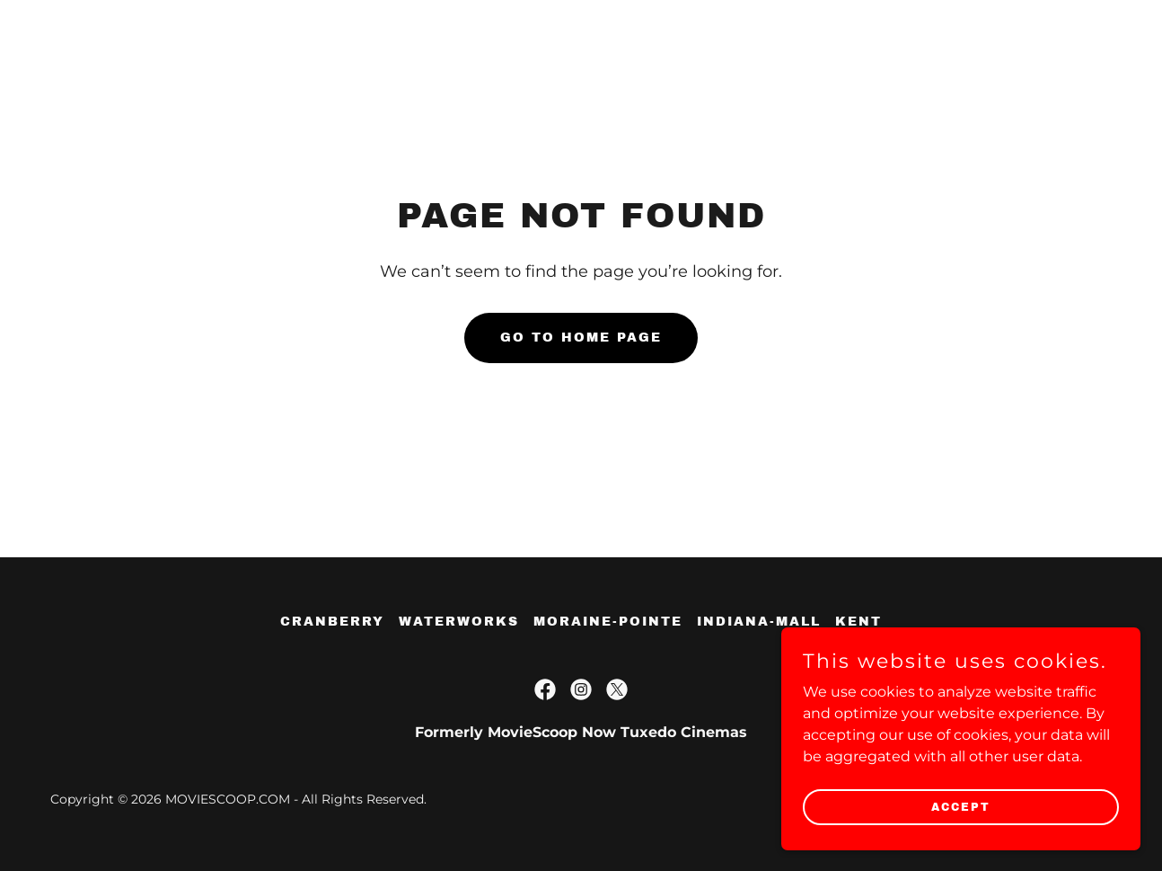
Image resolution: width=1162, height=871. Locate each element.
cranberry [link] (332, 621)
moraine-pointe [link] (607, 621)
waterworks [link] (459, 621)
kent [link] (858, 621)
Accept (960, 806)
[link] (545, 689)
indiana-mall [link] (759, 621)
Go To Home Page (581, 337)
